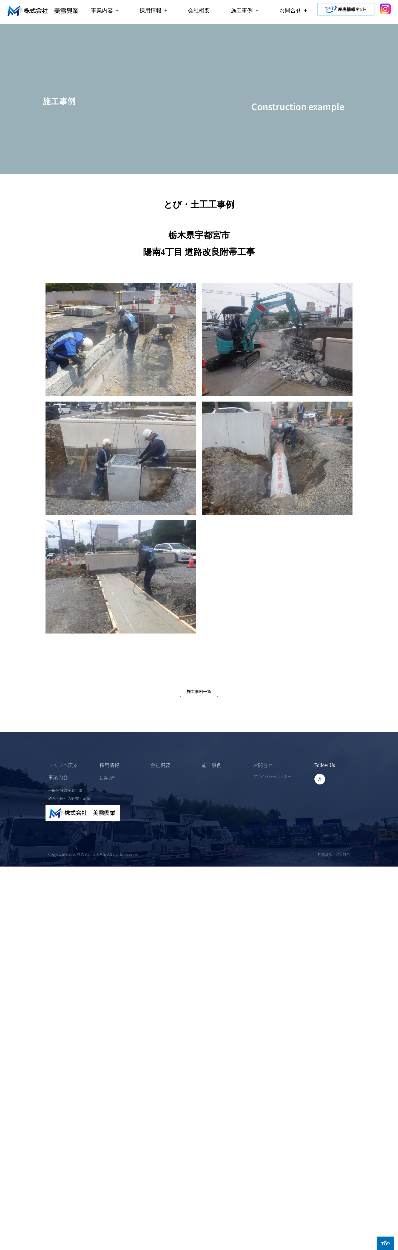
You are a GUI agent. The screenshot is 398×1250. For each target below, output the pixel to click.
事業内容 (105, 10)
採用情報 (153, 10)
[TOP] (385, 1241)
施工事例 (244, 10)
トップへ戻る (63, 765)
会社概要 (199, 10)
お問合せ (293, 10)
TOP (385, 1243)
